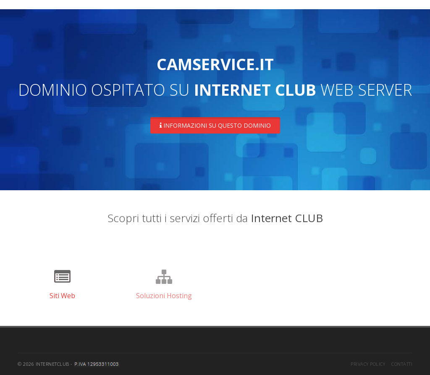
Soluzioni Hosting (164, 295)
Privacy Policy (368, 364)
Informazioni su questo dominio (215, 125)
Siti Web (62, 295)
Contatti (401, 364)
